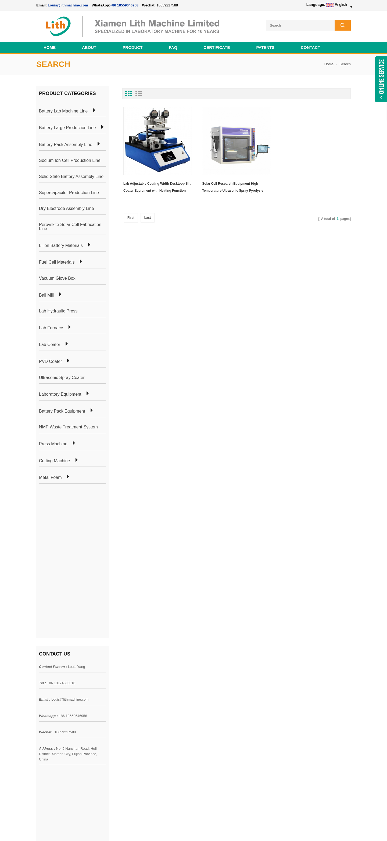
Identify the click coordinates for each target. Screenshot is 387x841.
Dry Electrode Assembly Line (66, 208)
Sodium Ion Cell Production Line (70, 160)
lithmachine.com (156, 830)
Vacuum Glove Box (57, 278)
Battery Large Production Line (67, 128)
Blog (40, 704)
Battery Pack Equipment (62, 411)
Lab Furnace (51, 328)
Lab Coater (49, 345)
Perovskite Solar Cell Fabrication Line (70, 227)
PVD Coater (50, 361)
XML (40, 723)
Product (132, 47)
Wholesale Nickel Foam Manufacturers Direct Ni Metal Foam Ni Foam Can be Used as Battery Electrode (225, 780)
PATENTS (265, 47)
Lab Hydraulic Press (58, 311)
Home (50, 47)
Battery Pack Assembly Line (65, 145)
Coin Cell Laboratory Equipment (125, 704)
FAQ (173, 47)
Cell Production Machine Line (266, 830)
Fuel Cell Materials (56, 262)
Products (43, 685)
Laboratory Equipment (60, 394)
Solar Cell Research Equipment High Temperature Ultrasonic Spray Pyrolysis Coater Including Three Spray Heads (232, 188)
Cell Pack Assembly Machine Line (217, 830)
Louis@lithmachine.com (69, 549)
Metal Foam (50, 477)
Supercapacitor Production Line (69, 193)
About (89, 47)
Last (147, 218)
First (130, 218)
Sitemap (43, 714)
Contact (310, 47)
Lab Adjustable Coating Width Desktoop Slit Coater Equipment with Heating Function (157, 187)
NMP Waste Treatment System (68, 427)
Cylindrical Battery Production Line (128, 714)
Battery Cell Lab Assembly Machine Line (320, 830)
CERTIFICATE (216, 47)
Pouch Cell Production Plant (122, 685)
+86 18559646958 (124, 5)
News (41, 694)
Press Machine (53, 444)
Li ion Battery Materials (61, 245)
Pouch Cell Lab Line (116, 694)
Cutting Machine (54, 461)
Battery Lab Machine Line (63, 111)
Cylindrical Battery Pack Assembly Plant (132, 675)
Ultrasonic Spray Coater (62, 378)
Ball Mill (46, 295)
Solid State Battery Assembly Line (71, 176)
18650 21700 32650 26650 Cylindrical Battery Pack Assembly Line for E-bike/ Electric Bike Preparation (225, 681)
